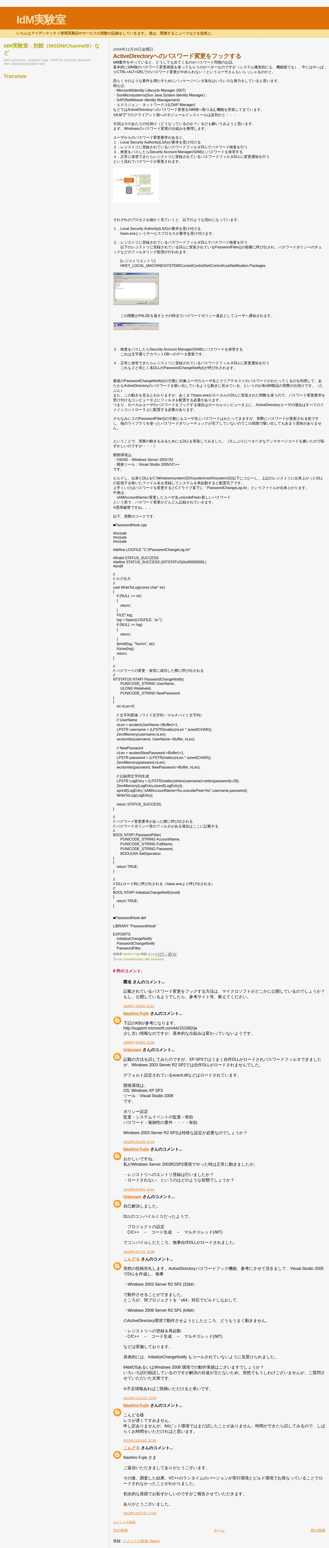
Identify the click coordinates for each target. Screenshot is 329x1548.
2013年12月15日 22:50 (139, 1440)
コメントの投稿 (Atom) (141, 1541)
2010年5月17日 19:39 (138, 1252)
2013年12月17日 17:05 (139, 1513)
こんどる (131, 1259)
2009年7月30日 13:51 (138, 1006)
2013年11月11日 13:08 (139, 1398)
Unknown (132, 1050)
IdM (147, 959)
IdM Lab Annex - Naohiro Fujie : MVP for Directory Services (47, 60)
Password (157, 959)
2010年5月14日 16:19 (138, 1142)
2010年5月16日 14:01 (138, 1189)
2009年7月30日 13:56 (138, 1042)
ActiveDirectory (133, 959)
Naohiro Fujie (132, 954)
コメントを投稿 (124, 1522)
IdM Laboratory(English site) (24, 64)
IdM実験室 (41, 20)
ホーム (219, 1530)
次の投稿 (120, 1530)
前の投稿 (318, 1530)
